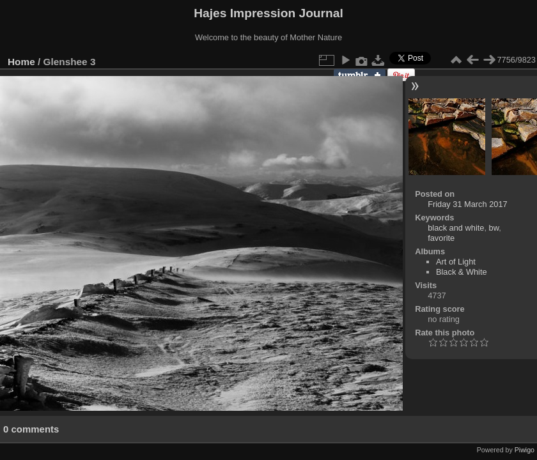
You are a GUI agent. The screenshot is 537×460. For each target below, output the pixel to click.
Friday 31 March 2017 (467, 204)
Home (21, 61)
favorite (441, 238)
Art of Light (456, 261)
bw (494, 228)
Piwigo (524, 450)
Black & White (461, 272)
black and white (456, 228)
